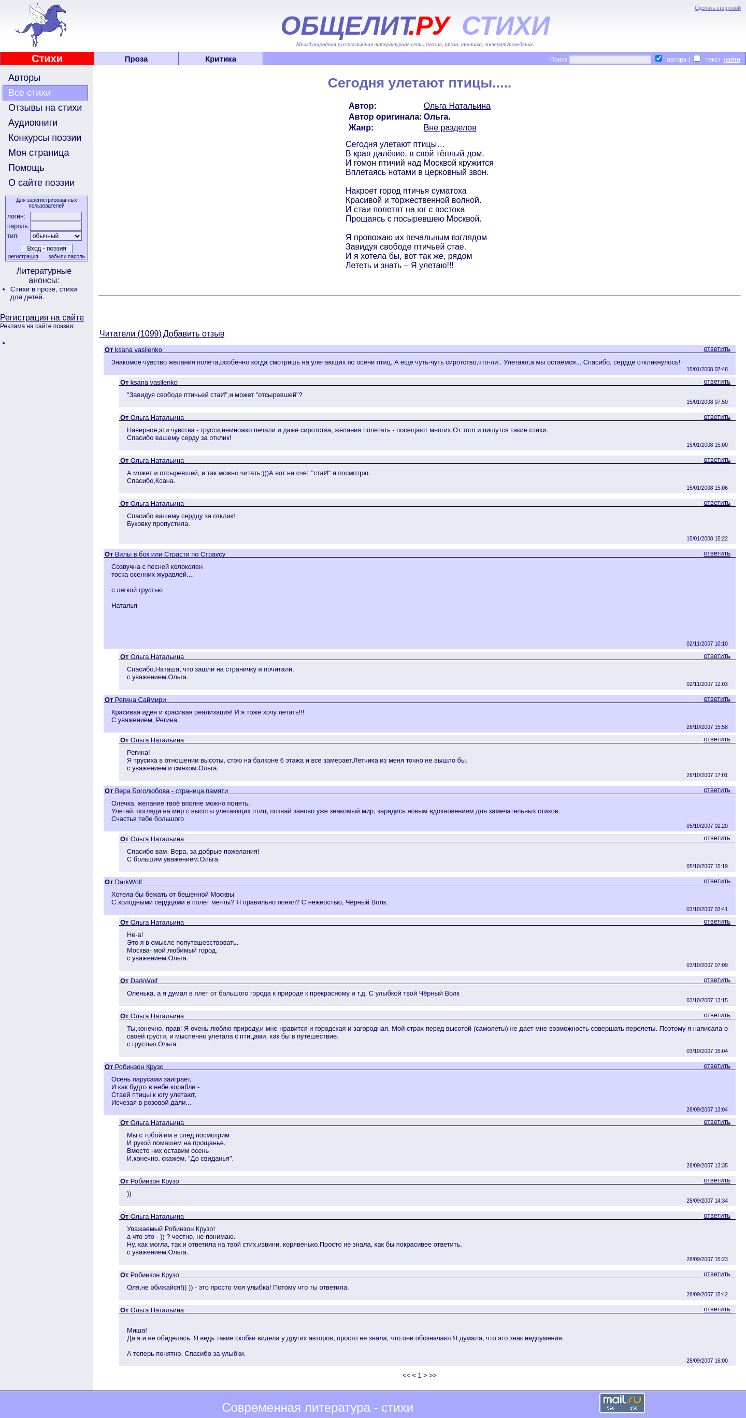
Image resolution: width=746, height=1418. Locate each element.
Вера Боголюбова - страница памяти (171, 791)
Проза (136, 58)
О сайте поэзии (41, 183)
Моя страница (38, 153)
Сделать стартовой (718, 8)
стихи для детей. (43, 293)
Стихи (47, 58)
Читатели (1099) (130, 333)
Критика (220, 58)
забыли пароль (67, 256)
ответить (717, 349)
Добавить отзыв (193, 333)
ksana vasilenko (138, 350)
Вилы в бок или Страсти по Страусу (170, 554)
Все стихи (29, 92)
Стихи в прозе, (34, 289)
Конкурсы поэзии (44, 138)
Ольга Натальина (457, 105)
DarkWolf (128, 882)
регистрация (23, 256)
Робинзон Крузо (139, 1067)
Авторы (24, 77)
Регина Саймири (140, 700)
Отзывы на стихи (45, 108)
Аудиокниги (33, 123)
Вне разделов (450, 127)
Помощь (26, 168)
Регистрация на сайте (42, 317)
